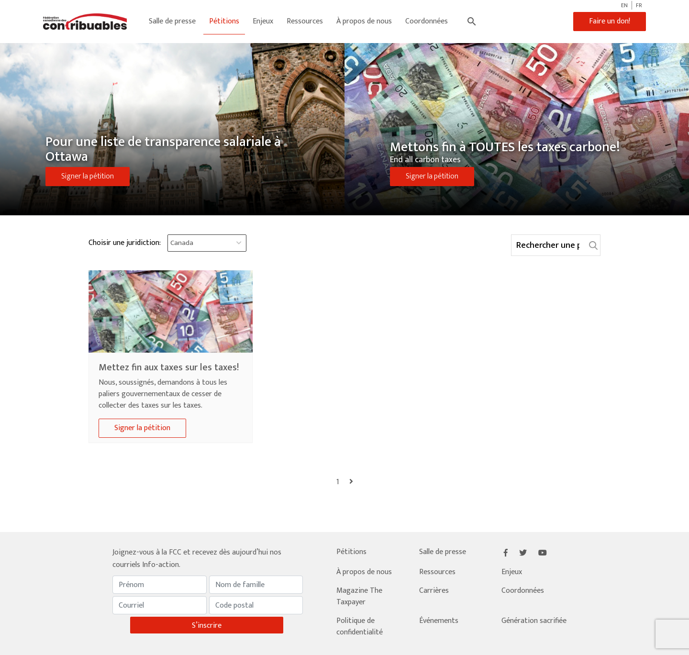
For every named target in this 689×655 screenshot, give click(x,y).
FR (639, 5)
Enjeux (263, 21)
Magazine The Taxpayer (359, 596)
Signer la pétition (87, 176)
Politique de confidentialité (359, 626)
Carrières (434, 590)
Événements (438, 620)
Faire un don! (609, 21)
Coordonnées (426, 21)
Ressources (305, 21)
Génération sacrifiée (534, 620)
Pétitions (224, 21)
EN (624, 5)
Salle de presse (172, 21)
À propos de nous (364, 21)
